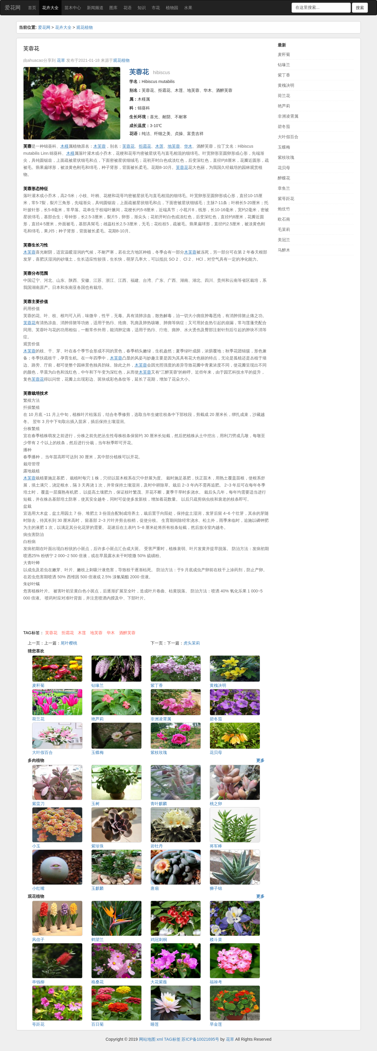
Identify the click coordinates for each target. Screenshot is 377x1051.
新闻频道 (95, 7)
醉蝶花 (284, 178)
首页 (32, 7)
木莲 (82, 632)
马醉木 (284, 250)
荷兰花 (284, 95)
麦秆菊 (284, 54)
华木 (111, 632)
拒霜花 (68, 632)
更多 (260, 760)
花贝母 (284, 167)
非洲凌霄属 (288, 116)
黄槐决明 (286, 85)
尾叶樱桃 (69, 643)
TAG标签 (172, 1039)
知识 (142, 7)
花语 (127, 7)
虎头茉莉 (191, 643)
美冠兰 (284, 239)
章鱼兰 (284, 188)
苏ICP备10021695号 (200, 1039)
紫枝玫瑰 (286, 157)
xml (159, 1039)
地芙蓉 (96, 632)
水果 (188, 7)
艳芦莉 (284, 106)
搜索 (360, 7)
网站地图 (147, 1039)
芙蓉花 (51, 632)
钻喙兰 (284, 64)
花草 (61, 60)
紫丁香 (284, 75)
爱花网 (13, 8)
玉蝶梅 (284, 147)
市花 (156, 7)
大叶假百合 (288, 136)
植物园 (172, 7)
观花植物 (84, 27)
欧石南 (284, 219)
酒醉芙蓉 (127, 632)
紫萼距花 (286, 198)
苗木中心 (73, 7)
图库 (113, 7)
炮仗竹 (284, 208)
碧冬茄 (284, 126)
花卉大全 (50, 7)
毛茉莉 (284, 229)
